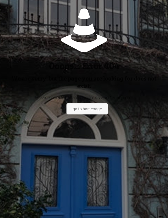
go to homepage (87, 109)
